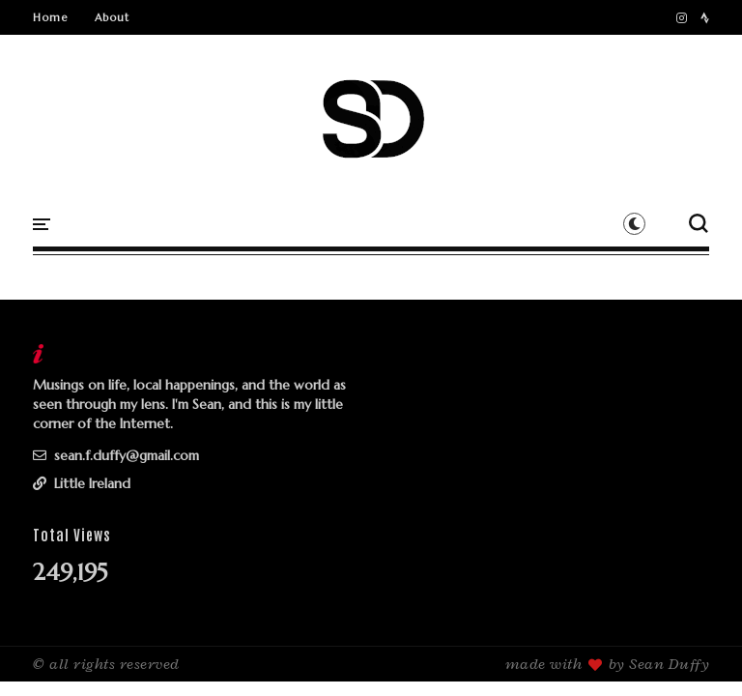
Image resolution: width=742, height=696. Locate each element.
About (112, 17)
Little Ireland (81, 483)
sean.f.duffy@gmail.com (116, 455)
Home (50, 17)
